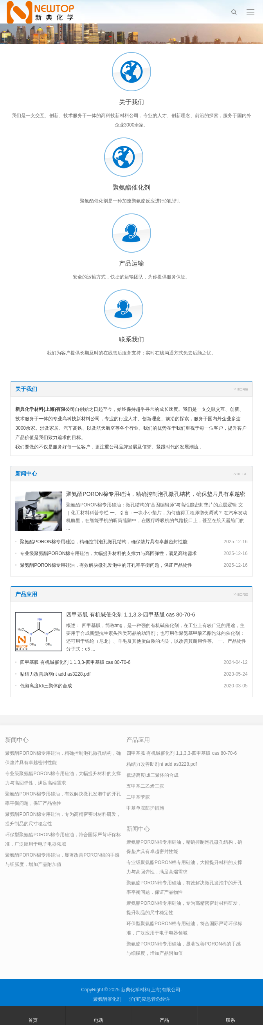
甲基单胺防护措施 (145, 808)
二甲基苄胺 (138, 797)
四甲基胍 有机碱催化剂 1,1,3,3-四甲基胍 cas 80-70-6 (130, 614)
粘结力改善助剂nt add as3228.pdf (55, 674)
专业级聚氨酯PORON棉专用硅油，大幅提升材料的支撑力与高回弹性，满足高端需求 (108, 553)
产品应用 (26, 594)
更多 (241, 388)
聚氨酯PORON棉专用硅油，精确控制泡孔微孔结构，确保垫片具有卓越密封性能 (103, 541)
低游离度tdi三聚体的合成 (46, 686)
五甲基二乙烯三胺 (145, 786)
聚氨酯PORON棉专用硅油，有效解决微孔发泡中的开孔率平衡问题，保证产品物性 (106, 565)
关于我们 (26, 389)
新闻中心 (26, 473)
